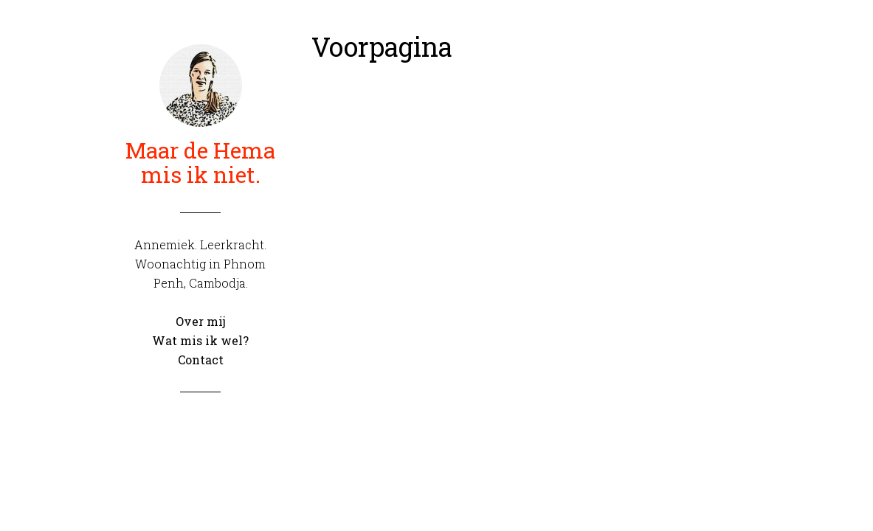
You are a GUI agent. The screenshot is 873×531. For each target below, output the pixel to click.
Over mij (201, 321)
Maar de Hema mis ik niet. (200, 162)
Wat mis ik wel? (200, 340)
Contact (201, 359)
